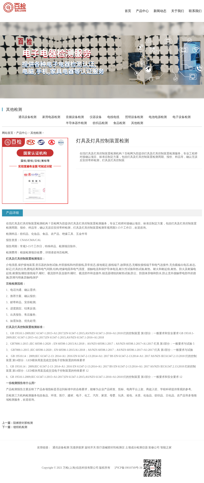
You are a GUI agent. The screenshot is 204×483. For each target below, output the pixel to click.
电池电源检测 (158, 117)
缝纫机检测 (20, 427)
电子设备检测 (182, 117)
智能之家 (166, 447)
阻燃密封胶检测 (23, 422)
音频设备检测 (75, 117)
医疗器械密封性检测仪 (110, 447)
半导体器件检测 (76, 123)
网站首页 (7, 132)
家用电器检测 (51, 117)
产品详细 (12, 212)
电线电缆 (113, 117)
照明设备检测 (134, 117)
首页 (128, 11)
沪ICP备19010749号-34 (128, 467)
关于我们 (177, 11)
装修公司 (154, 447)
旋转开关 (90, 447)
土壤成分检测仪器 (136, 447)
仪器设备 (96, 117)
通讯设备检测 (27, 117)
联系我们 (195, 11)
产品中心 (142, 11)
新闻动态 (160, 11)
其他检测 (137, 123)
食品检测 (119, 123)
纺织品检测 (100, 123)
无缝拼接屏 (77, 447)
